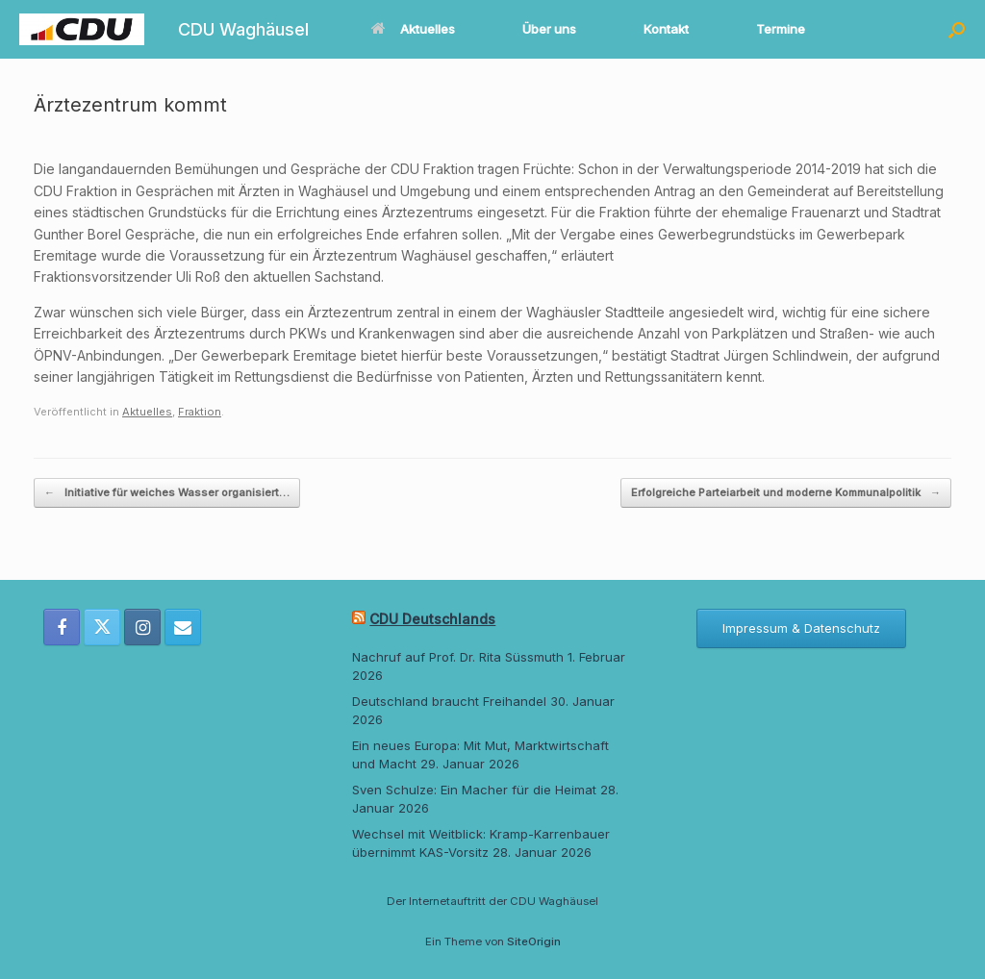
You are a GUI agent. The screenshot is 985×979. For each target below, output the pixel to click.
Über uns (549, 29)
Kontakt (666, 29)
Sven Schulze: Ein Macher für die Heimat (474, 789)
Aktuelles (413, 29)
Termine (780, 29)
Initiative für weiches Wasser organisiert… (167, 493)
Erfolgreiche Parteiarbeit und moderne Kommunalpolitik (786, 493)
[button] (956, 29)
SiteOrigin (534, 941)
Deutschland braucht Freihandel (449, 701)
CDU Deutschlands (432, 619)
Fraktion (199, 411)
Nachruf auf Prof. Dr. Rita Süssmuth (458, 657)
